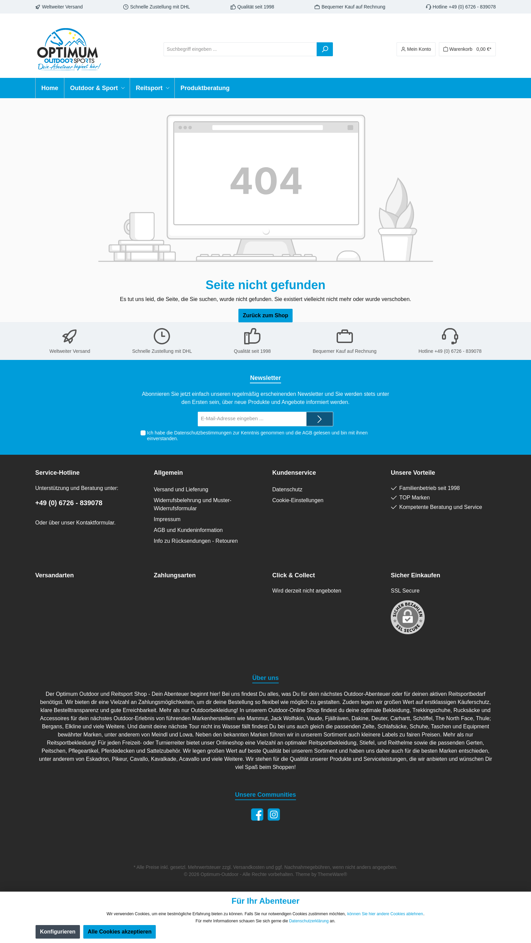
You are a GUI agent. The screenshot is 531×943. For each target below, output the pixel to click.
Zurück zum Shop (265, 315)
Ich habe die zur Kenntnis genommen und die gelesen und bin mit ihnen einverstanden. (257, 435)
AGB (307, 432)
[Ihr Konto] (416, 49)
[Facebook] (257, 814)
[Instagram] (273, 814)
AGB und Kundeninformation (188, 530)
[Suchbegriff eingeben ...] (240, 49)
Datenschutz (287, 489)
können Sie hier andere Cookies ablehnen (385, 914)
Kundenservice (294, 472)
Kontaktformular (95, 523)
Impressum (167, 519)
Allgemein (168, 472)
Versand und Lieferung (181, 489)
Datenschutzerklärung (309, 921)
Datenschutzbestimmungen (203, 432)
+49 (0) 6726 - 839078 (69, 503)
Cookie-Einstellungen (297, 500)
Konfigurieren (58, 932)
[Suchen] (325, 49)
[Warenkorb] (467, 49)
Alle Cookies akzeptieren (120, 932)
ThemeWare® (332, 874)
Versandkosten (249, 867)
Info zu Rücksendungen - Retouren (196, 541)
